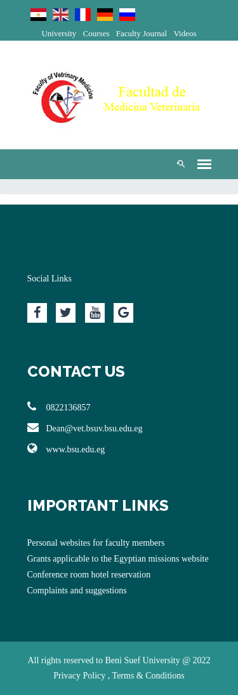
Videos (184, 33)
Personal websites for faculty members (96, 543)
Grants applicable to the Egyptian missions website (118, 558)
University (58, 33)
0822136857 (59, 406)
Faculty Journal (142, 33)
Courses (96, 33)
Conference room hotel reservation (89, 574)
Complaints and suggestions (77, 590)
